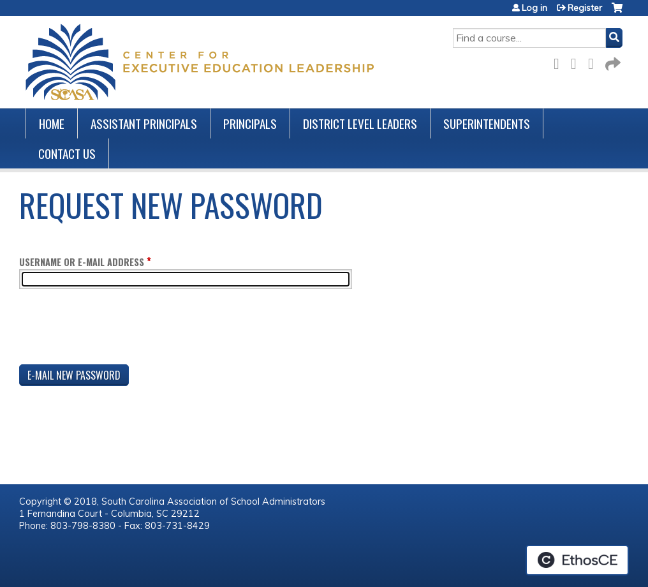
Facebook (560, 61)
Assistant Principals (144, 123)
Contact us (67, 153)
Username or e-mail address (81, 262)
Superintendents (486, 123)
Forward (611, 61)
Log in (534, 7)
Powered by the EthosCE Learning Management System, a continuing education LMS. (577, 560)
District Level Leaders (360, 123)
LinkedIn (594, 61)
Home (51, 123)
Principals (250, 123)
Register (585, 7)
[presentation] (116, 329)
